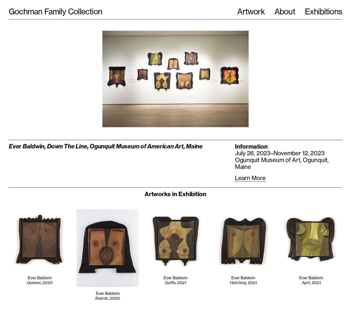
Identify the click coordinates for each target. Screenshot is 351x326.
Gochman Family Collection (55, 11)
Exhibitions (323, 11)
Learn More (250, 178)
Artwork (250, 11)
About (284, 11)
